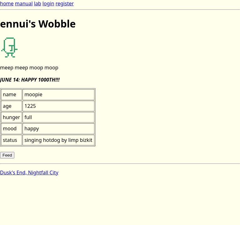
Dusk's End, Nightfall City (29, 172)
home (7, 3)
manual (24, 3)
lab (37, 3)
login (48, 3)
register (65, 3)
